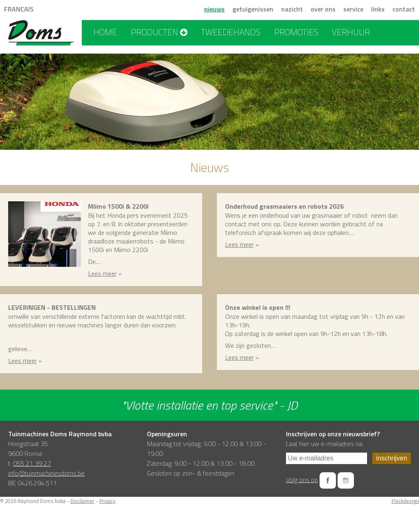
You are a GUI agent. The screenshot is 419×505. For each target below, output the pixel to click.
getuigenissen (252, 9)
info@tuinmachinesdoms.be (46, 473)
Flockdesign (405, 501)
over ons (323, 9)
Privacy (107, 501)
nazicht (292, 9)
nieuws (214, 9)
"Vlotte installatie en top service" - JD (209, 405)
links (378, 9)
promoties (296, 31)
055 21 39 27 (32, 463)
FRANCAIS (19, 9)
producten (159, 31)
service (353, 9)
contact (403, 9)
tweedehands (230, 31)
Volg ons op (302, 480)
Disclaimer (82, 501)
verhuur (351, 31)
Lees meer (102, 273)
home (105, 31)
